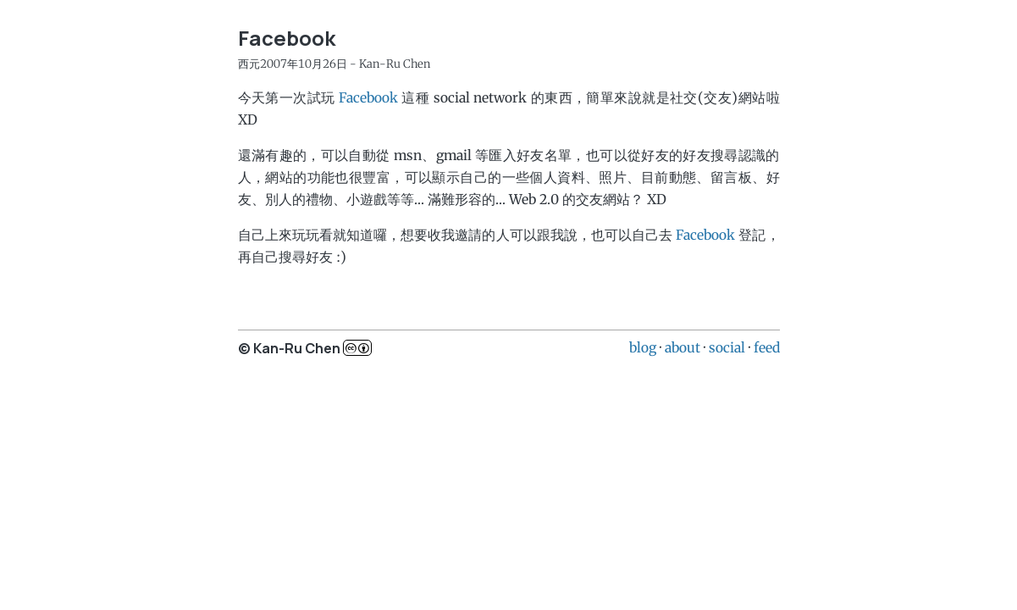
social (727, 347)
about (682, 347)
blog (642, 347)
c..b (357, 347)
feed (767, 347)
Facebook (368, 97)
